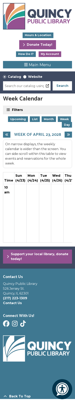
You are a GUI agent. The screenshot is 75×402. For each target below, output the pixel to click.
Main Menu (37, 64)
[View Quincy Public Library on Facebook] (6, 325)
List (35, 119)
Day (67, 125)
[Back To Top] (37, 396)
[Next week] (68, 135)
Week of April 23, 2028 (37, 134)
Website (35, 77)
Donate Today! (37, 45)
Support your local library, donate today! (37, 256)
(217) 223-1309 (15, 298)
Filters (17, 110)
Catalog (14, 77)
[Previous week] (6, 135)
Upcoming (18, 119)
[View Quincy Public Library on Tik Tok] (23, 325)
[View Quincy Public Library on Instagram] (15, 325)
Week (64, 119)
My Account (50, 54)
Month (49, 119)
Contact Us (12, 303)
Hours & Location (38, 35)
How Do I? (26, 54)
